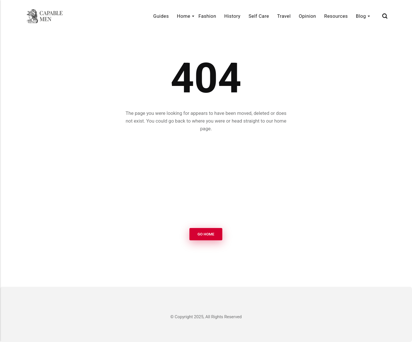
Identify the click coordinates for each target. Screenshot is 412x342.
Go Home (206, 234)
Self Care (259, 16)
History (232, 16)
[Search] (384, 16)
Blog (361, 16)
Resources (336, 16)
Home (183, 16)
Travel (284, 16)
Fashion (207, 16)
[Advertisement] (206, 180)
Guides (161, 16)
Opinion (307, 16)
